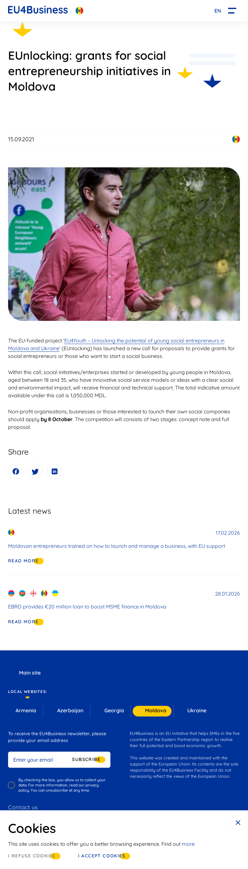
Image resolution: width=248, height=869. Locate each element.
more (188, 844)
